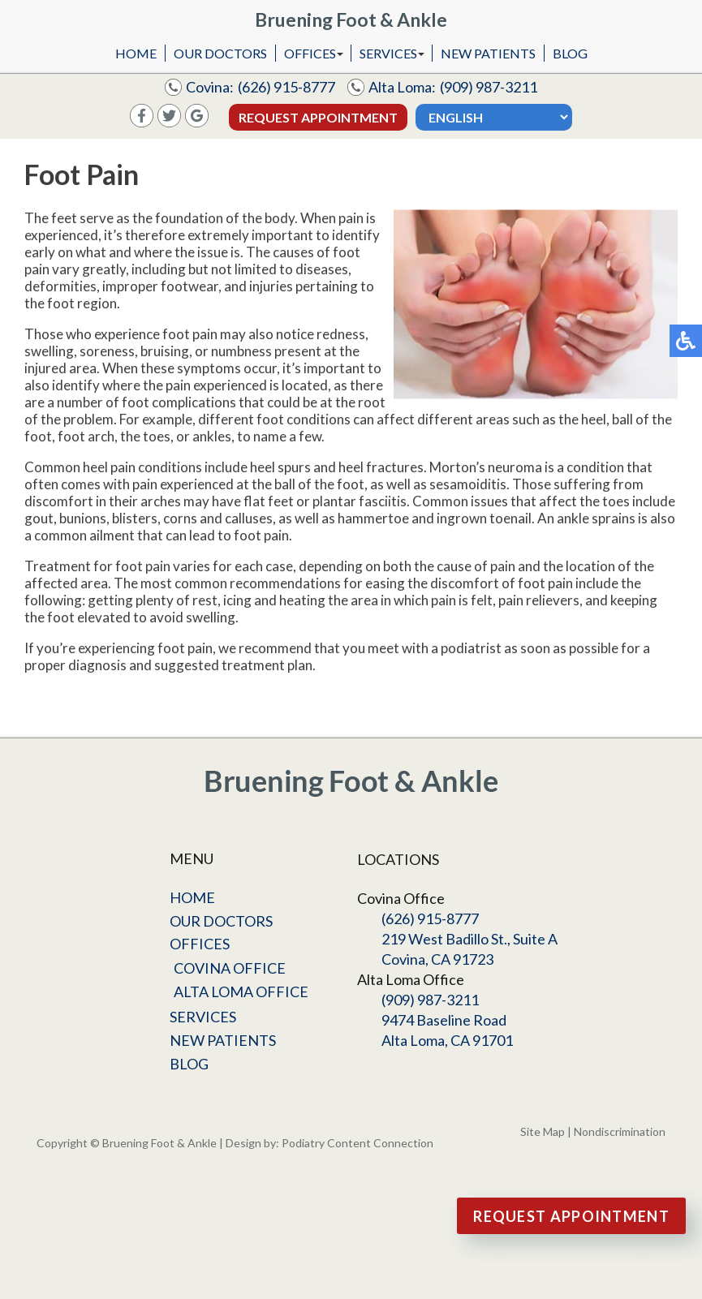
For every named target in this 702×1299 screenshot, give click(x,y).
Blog (570, 53)
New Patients (488, 53)
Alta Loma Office (241, 991)
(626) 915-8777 (286, 87)
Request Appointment (318, 117)
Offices (310, 53)
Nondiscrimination (619, 1131)
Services (388, 53)
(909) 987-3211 (488, 87)
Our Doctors (220, 53)
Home (136, 53)
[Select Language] (494, 117)
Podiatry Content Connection (357, 1143)
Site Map (542, 1131)
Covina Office (230, 968)
